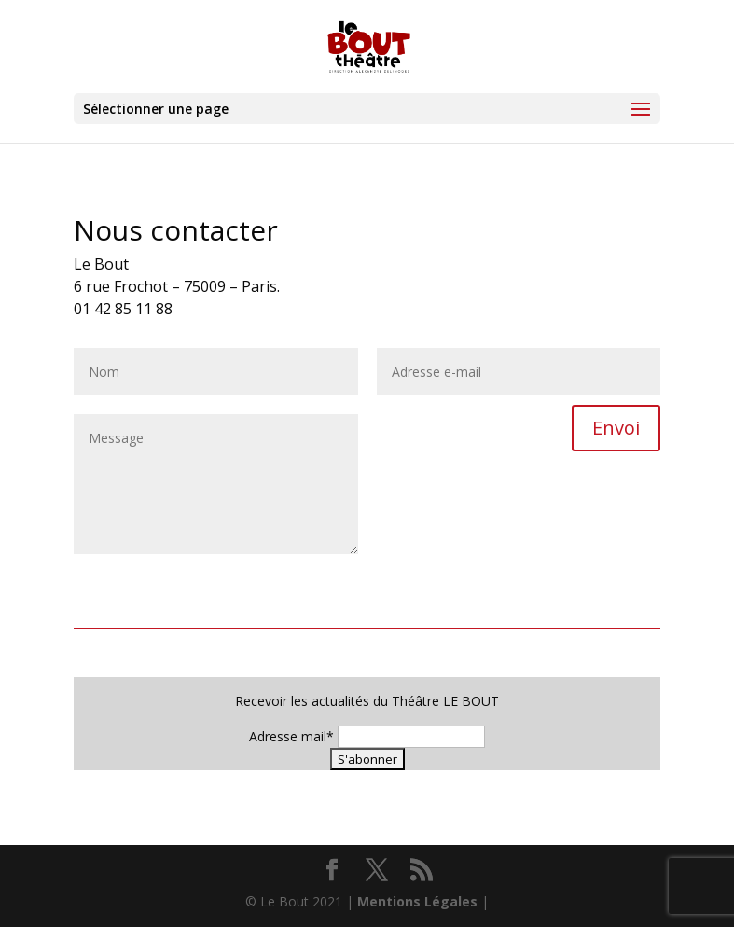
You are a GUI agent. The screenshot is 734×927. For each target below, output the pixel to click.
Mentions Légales (417, 901)
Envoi (616, 427)
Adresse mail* (291, 736)
